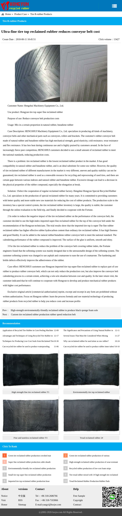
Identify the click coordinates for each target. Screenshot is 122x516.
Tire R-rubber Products (41, 14)
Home (8, 14)
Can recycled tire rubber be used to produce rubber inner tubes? (89, 346)
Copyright (78, 500)
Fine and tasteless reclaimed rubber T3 (30, 438)
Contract (77, 504)
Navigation (110, 6)
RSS (20, 500)
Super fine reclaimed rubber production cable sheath (29, 462)
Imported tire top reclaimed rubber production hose (29, 481)
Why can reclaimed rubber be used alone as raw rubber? (86, 341)
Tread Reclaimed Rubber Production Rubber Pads (89, 481)
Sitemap (22, 504)
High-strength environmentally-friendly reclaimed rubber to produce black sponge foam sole (54, 310)
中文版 (21, 496)
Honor (4, 504)
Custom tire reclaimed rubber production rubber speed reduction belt (43, 314)
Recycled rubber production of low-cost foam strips (90, 468)
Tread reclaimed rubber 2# (91, 438)
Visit (3, 500)
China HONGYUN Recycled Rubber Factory (15, 5)
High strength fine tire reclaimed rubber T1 (30, 392)
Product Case (20, 14)
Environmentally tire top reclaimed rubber (91, 392)
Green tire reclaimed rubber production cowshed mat (29, 456)
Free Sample (79, 496)
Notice (4, 496)
